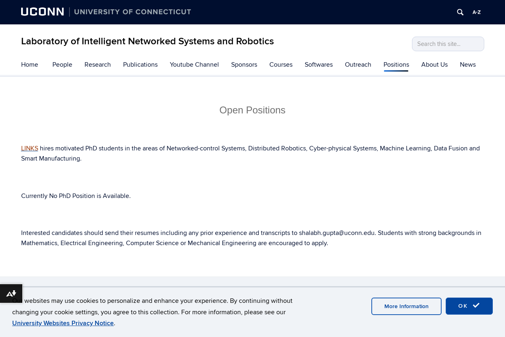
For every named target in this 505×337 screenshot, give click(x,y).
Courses (281, 65)
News (468, 65)
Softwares (319, 65)
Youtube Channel (194, 65)
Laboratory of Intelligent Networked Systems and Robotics (147, 41)
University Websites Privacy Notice (63, 323)
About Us (434, 65)
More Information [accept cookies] (406, 306)
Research (98, 65)
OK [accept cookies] (469, 305)
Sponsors (244, 65)
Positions (396, 65)
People (62, 65)
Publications (140, 65)
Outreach (358, 65)
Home (29, 65)
